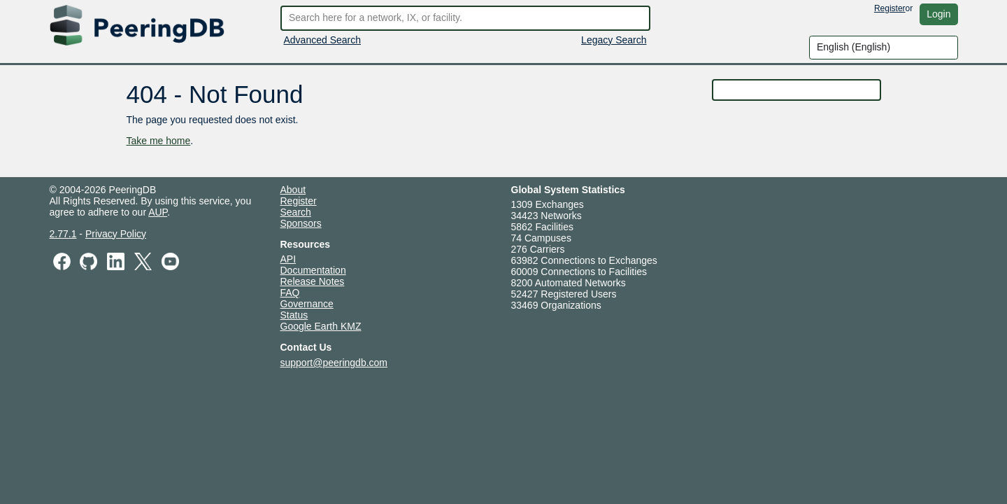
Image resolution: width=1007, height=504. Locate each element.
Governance (307, 303)
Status (294, 315)
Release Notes (312, 281)
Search (295, 212)
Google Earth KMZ (321, 326)
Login (938, 14)
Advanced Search (323, 40)
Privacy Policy (115, 233)
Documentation (313, 270)
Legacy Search (613, 40)
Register (890, 8)
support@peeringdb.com (334, 362)
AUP (157, 212)
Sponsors (301, 223)
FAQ (290, 292)
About (293, 189)
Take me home (159, 140)
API (288, 259)
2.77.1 (63, 233)
